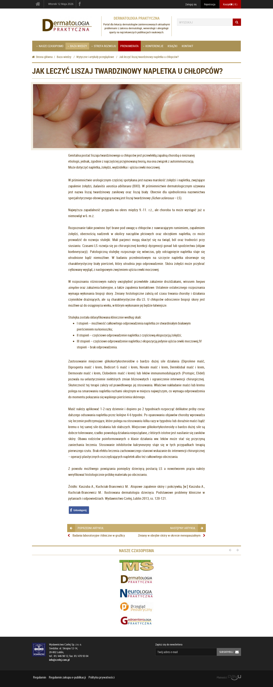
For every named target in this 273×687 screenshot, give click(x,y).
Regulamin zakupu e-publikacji (67, 677)
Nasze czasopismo (49, 46)
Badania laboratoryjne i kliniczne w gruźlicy (99, 535)
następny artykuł (186, 528)
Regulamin (39, 677)
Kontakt (187, 46)
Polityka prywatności (102, 677)
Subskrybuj (230, 652)
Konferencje (153, 46)
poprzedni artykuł (87, 528)
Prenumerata (129, 46)
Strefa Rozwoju (103, 46)
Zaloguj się (190, 4)
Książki (172, 46)
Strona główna (42, 57)
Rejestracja (209, 4)
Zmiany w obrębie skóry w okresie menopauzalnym (169, 535)
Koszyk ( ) (230, 4)
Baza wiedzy (77, 46)
